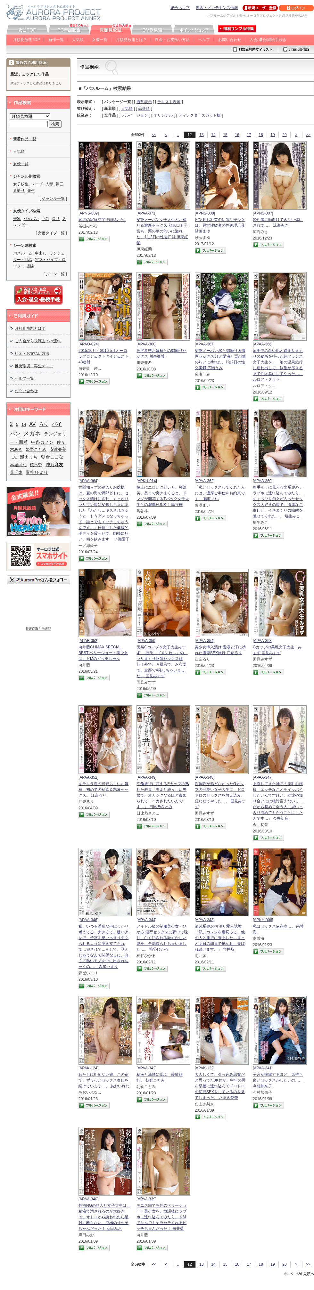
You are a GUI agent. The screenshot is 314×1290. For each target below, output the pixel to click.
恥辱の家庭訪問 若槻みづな (102, 219)
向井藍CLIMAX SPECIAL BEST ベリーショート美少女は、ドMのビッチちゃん (103, 653)
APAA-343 (204, 920)
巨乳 (45, 218)
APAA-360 (262, 481)
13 (201, 135)
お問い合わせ (229, 39)
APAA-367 (204, 344)
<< (154, 135)
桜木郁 (36, 464)
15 (225, 135)
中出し (40, 253)
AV (32, 424)
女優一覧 (99, 39)
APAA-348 (204, 777)
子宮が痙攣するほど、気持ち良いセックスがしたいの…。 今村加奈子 (278, 1080)
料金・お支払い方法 (172, 39)
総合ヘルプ (180, 7)
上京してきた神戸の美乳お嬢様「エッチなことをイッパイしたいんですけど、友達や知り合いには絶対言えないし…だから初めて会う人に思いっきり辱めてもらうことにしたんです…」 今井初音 (278, 801)
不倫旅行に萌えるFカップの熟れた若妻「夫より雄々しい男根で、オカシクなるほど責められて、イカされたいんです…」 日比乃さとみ (162, 795)
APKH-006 (263, 920)
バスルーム (22, 253)
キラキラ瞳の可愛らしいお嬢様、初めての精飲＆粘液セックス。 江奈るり (103, 790)
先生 (31, 190)
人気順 (78, 39)
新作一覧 (56, 39)
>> (308, 135)
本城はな (18, 464)
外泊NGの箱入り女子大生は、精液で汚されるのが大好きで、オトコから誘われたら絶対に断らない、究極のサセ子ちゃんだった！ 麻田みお (104, 1217)
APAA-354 (204, 640)
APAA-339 (146, 1199)
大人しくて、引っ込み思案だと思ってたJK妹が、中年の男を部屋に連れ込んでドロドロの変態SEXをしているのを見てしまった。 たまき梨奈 (220, 1086)
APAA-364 (88, 481)
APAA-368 (146, 344)
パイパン (31, 218)
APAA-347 (262, 777)
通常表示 (144, 102)
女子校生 (21, 184)
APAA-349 (146, 777)
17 (249, 135)
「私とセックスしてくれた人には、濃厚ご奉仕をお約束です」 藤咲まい (220, 493)
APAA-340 (88, 1199)
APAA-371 (146, 213)
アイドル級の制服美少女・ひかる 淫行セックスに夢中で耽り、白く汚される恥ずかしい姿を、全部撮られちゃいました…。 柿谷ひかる (161, 938)
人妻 (49, 184)
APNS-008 (205, 213)
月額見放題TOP (26, 39)
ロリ (56, 218)
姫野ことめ (36, 449)
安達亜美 (58, 449)
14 (213, 135)
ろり (43, 424)
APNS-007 (263, 213)
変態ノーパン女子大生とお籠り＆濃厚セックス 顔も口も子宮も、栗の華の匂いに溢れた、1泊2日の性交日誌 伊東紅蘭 (162, 231)
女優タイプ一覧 (51, 233)
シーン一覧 (55, 274)
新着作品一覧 (24, 139)
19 (272, 135)
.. (178, 135)
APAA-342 (146, 1068)
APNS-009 (88, 213)
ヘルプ (204, 39)
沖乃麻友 (54, 464)
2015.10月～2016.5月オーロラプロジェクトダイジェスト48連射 (103, 356)
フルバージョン (134, 115)
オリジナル (163, 115)
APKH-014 (147, 481)
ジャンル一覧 (53, 198)
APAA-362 (204, 481)
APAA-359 (146, 640)
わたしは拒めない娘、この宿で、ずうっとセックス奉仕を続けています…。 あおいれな (103, 1080)
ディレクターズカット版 (199, 115)
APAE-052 (88, 640)
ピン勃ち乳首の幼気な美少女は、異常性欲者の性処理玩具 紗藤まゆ (220, 225)
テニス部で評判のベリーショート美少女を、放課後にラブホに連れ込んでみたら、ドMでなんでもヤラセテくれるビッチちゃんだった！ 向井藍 (161, 1217)
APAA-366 (262, 344)
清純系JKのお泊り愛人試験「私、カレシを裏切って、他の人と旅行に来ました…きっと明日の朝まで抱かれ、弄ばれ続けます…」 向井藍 (220, 938)
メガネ (32, 433)
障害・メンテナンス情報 (217, 7)
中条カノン (42, 442)
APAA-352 (88, 777)
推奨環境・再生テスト (34, 366)
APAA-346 (88, 920)
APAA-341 (262, 1068)
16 (237, 135)
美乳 (17, 218)
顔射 (31, 266)
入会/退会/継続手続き (268, 39)
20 (284, 135)
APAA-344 (146, 920)
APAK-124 (88, 1068)
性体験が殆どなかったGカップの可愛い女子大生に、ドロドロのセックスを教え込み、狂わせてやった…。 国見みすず (220, 795)
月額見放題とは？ (131, 39)
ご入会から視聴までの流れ (38, 341)
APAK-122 (204, 1068)
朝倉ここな (52, 456)
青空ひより (37, 472)
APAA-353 (262, 640)
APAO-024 (88, 344)
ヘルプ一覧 (24, 378)
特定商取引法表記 (38, 628)
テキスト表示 (168, 102)
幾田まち (29, 456)
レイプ (37, 184)
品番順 (144, 108)
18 (261, 135)
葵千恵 (16, 472)
